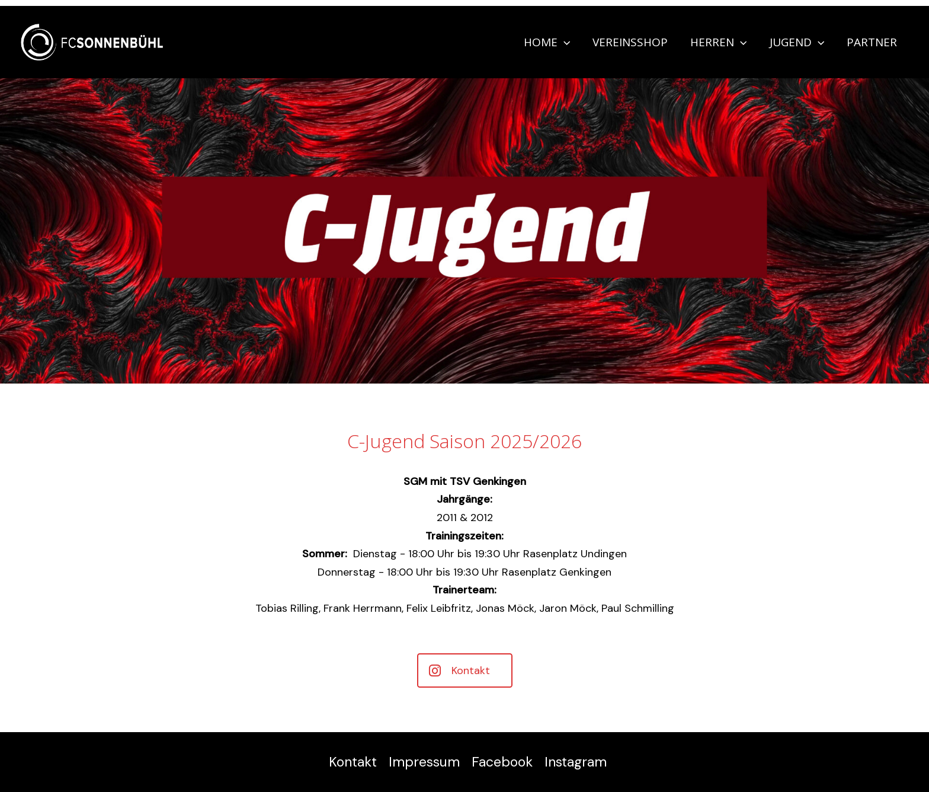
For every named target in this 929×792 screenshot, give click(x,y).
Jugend (797, 42)
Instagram (575, 762)
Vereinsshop (630, 42)
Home (547, 42)
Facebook (502, 762)
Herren (718, 42)
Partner (872, 42)
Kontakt (353, 762)
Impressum (424, 762)
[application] (564, 42)
